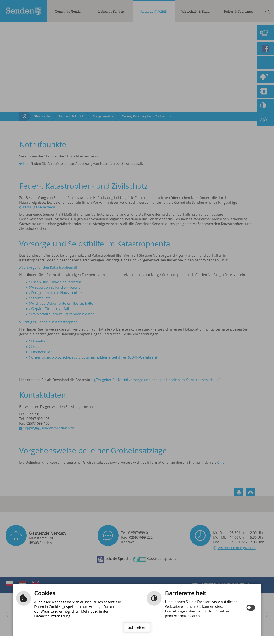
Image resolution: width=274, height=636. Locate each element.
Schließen (137, 627)
